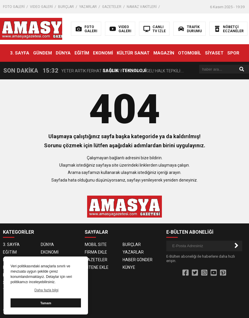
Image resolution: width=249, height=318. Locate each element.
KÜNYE (129, 267)
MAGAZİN (163, 53)
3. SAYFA (19, 53)
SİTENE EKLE (97, 267)
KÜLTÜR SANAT (133, 53)
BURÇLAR (66, 7)
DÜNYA (63, 53)
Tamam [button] (45, 303)
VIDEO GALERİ (41, 7)
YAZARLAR (88, 7)
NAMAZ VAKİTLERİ (142, 7)
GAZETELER (111, 7)
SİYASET (214, 53)
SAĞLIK (110, 70)
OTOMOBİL (189, 53)
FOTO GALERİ (14, 7)
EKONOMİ (103, 53)
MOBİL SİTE (96, 244)
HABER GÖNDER (138, 259)
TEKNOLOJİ (134, 70)
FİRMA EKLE (96, 252)
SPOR (233, 53)
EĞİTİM (81, 53)
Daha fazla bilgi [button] (46, 290)
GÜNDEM (42, 53)
